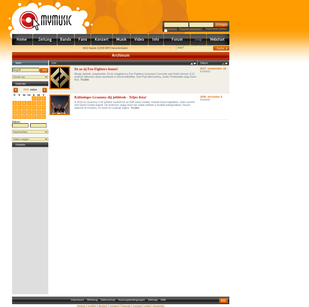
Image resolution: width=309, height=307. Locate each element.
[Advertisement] (30, 220)
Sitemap (153, 299)
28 (19, 98)
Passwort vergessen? (190, 28)
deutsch (103, 305)
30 (29, 98)
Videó (139, 39)
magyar (81, 305)
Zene (122, 39)
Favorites (22, 48)
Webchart (218, 39)
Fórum (177, 39)
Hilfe (163, 299)
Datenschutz (108, 299)
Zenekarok (66, 39)
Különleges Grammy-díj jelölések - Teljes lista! (110, 97)
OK (44, 70)
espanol (114, 305)
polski (147, 305)
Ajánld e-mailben (63, 48)
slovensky (159, 305)
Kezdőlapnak (42, 48)
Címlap (22, 39)
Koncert (102, 39)
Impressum (77, 299)
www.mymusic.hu (41, 15)
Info (156, 39)
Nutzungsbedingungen (131, 299)
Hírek (45, 39)
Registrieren (170, 28)
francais (126, 305)
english (92, 305)
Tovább (84, 79)
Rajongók (83, 39)
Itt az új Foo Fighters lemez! (96, 69)
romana (137, 305)
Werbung (92, 299)
